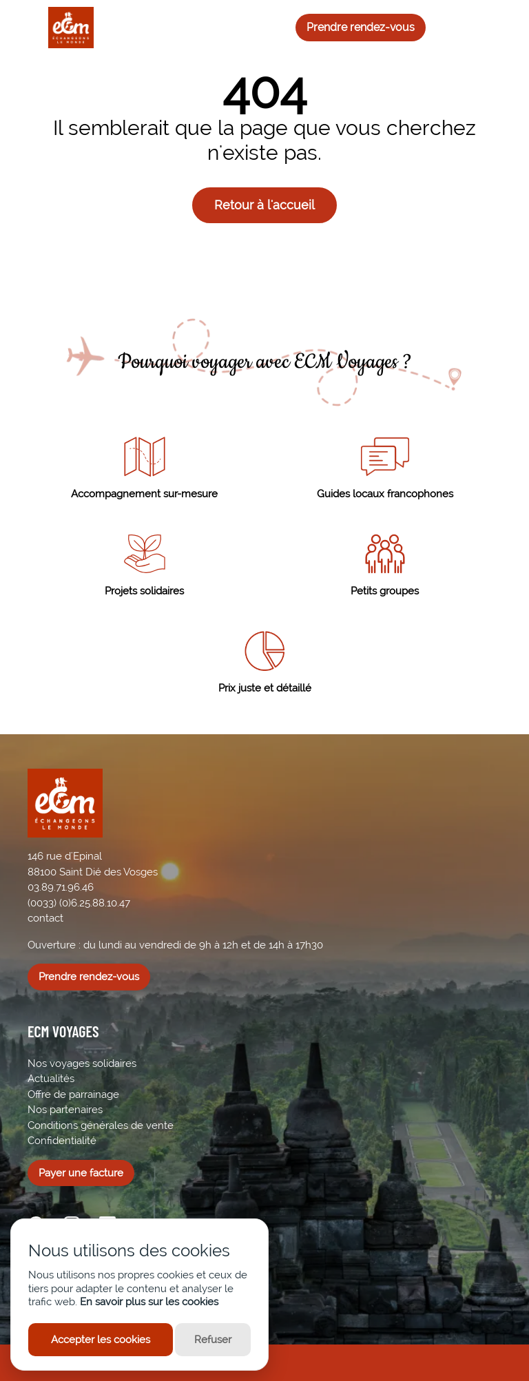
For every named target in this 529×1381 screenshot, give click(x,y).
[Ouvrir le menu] (20, 27)
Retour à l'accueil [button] (264, 205)
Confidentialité (62, 1140)
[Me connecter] (485, 27)
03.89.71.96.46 (61, 887)
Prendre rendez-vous (361, 27)
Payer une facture (81, 1173)
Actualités (51, 1078)
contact (45, 918)
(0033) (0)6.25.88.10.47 (79, 903)
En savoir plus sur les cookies (149, 1302)
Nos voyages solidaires (82, 1063)
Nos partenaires (65, 1109)
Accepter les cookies (100, 1339)
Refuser (212, 1339)
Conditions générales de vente (101, 1125)
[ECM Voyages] (61, 27)
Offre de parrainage (73, 1094)
